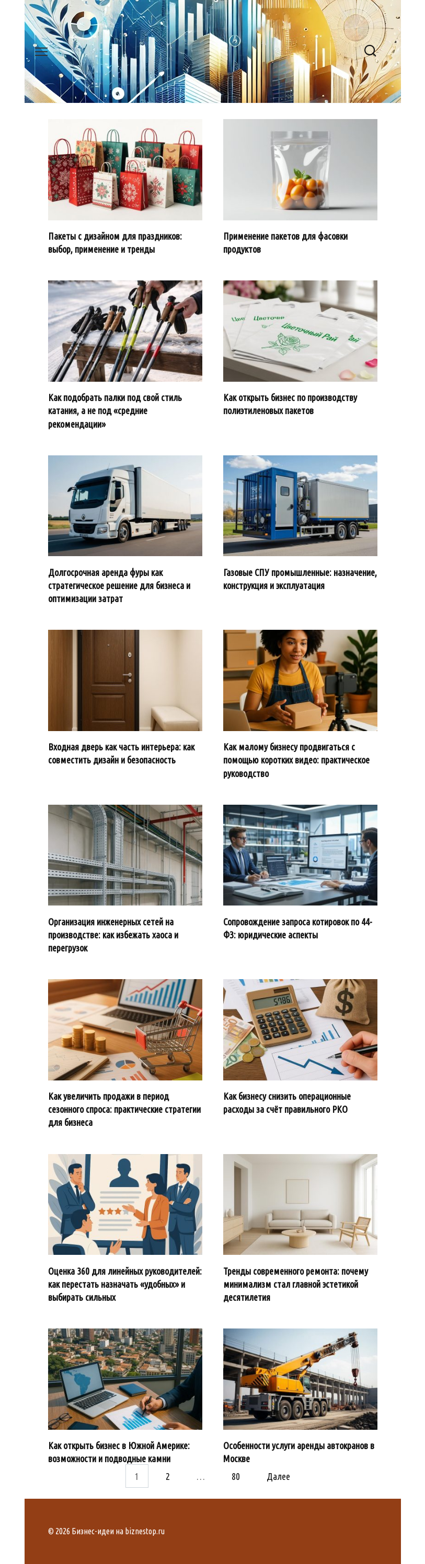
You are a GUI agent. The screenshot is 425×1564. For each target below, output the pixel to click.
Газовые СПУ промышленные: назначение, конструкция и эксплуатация (300, 578)
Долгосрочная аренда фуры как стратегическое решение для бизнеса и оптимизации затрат (119, 585)
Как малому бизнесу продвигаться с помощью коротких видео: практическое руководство (296, 760)
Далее (278, 1476)
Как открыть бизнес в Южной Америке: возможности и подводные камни (119, 1452)
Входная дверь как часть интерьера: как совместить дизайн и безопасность (121, 753)
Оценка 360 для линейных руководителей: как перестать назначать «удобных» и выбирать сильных (125, 1283)
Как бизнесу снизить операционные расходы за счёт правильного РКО (287, 1102)
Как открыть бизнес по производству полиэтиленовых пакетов (290, 404)
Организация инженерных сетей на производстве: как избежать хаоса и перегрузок (113, 934)
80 (236, 1476)
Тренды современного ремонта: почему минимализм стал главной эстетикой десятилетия (295, 1283)
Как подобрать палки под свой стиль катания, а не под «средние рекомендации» (115, 410)
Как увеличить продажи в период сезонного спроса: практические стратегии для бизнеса (124, 1109)
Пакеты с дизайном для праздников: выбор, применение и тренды (115, 242)
